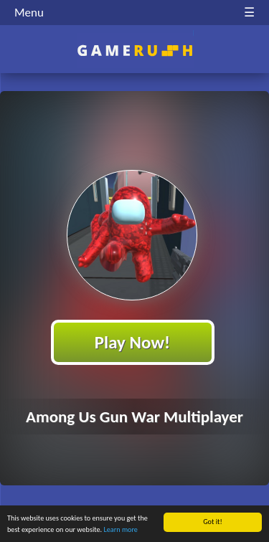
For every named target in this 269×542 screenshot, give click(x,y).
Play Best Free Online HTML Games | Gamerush (134, 51)
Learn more (121, 530)
